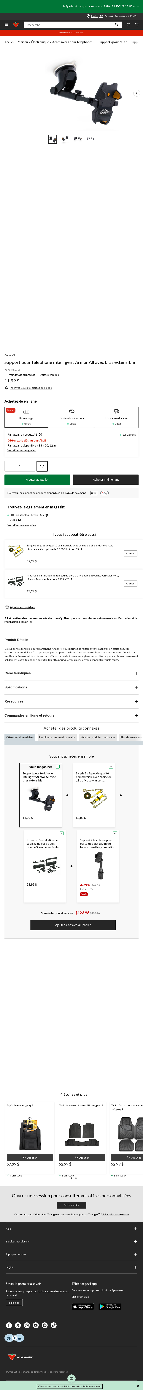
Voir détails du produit (22, 374)
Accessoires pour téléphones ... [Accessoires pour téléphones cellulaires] (73, 42)
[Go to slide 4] (90, 139)
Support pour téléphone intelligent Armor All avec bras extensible (69, 362)
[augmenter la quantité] (8, 466)
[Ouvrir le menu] (6, 25)
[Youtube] (36, 1325)
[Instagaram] (27, 1325)
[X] (18, 1325)
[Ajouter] (130, 553)
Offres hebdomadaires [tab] (20, 737)
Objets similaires (49, 374)
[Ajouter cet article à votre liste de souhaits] (42, 466)
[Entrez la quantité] (20, 466)
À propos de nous (71, 1254)
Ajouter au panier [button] (37, 479)
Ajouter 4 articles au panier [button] (73, 925)
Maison (23, 42)
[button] (117, 25)
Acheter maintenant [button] (106, 479)
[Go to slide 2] (65, 139)
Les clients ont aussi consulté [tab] (57, 737)
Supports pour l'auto (113, 42)
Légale (71, 1267)
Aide (71, 1229)
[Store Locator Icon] (88, 16)
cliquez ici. (25, 621)
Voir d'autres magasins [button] (21, 450)
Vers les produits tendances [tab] (98, 737)
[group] (90, 894)
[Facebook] (9, 1325)
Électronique (40, 42)
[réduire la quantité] (32, 466)
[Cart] (137, 25)
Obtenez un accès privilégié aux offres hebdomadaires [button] (69, 1386)
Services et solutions (71, 1241)
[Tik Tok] (54, 1325)
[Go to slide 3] (77, 139)
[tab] (26, 417)
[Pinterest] (45, 1325)
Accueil (9, 42)
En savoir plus (80, 1296)
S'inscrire (14, 1302)
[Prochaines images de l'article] (136, 93)
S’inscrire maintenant (115, 1214)
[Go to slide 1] (52, 139)
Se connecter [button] (71, 1205)
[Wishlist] (128, 25)
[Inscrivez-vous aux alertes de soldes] (28, 388)
